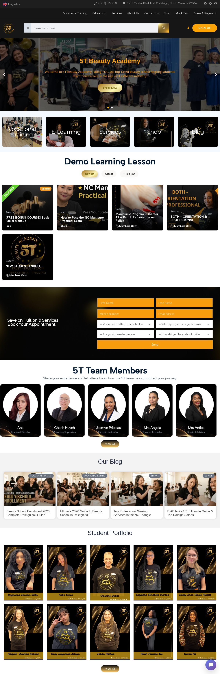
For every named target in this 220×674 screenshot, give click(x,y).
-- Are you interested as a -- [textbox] (117, 334)
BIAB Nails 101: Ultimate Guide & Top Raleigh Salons (190, 513)
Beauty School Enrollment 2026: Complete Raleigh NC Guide (28, 513)
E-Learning (99, 13)
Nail (63, 212)
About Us (133, 13)
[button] (4, 74)
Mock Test (182, 13)
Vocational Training (75, 13)
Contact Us (151, 13)
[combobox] (125, 324)
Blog (198, 131)
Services (117, 13)
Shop (167, 13)
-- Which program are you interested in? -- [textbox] (185, 324)
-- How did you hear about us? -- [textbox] (179, 334)
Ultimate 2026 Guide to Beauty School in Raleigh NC (81, 513)
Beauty (10, 212)
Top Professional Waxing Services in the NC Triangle (132, 513)
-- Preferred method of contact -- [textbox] (121, 324)
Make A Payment (205, 13)
